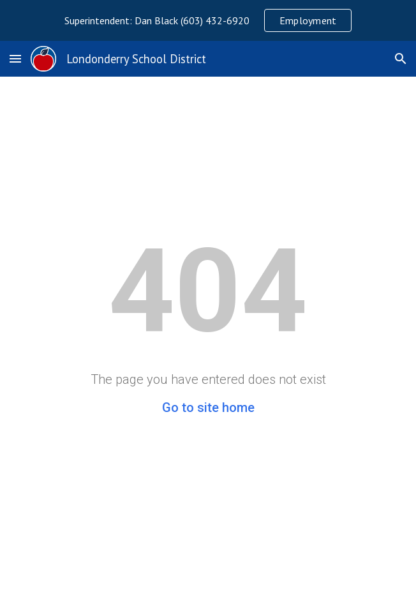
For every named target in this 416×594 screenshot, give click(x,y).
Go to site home (208, 407)
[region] (208, 20)
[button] (15, 58)
